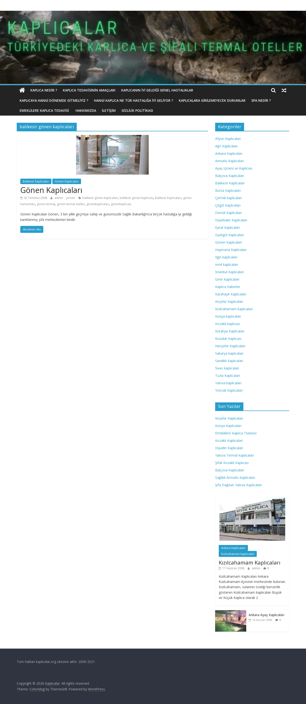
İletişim (109, 110)
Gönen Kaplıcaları (67, 181)
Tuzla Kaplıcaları (227, 375)
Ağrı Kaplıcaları (226, 146)
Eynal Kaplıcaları (227, 227)
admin (59, 198)
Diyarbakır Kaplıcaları (231, 220)
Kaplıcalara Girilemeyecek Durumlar (212, 100)
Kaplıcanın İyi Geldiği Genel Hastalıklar (157, 90)
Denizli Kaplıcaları (228, 212)
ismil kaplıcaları (226, 264)
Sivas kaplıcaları (227, 368)
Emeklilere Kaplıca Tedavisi (45, 110)
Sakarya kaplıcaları (229, 353)
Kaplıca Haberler (227, 286)
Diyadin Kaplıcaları (229, 448)
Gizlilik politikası (137, 110)
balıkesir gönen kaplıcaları (100, 198)
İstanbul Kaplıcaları (229, 272)
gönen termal (46, 204)
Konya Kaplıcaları (228, 425)
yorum (70, 198)
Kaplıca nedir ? (43, 90)
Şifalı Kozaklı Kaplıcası (232, 462)
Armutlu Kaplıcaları (229, 161)
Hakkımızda (86, 110)
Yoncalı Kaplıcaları (229, 390)
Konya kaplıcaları (228, 316)
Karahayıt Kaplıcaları (230, 294)
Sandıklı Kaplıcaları (229, 360)
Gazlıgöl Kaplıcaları (229, 235)
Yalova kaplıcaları (228, 383)
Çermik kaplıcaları (228, 198)
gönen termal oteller (71, 204)
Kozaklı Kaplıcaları (229, 440)
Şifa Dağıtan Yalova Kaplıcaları (238, 485)
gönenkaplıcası (121, 204)
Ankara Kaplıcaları (228, 153)
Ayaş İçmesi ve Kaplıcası (233, 168)
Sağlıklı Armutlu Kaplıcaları (235, 477)
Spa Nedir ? (261, 100)
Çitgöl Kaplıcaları (227, 205)
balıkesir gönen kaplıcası (136, 198)
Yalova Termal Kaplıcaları (234, 455)
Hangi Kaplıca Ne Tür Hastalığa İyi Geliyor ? (133, 100)
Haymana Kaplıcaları (230, 249)
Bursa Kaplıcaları (228, 190)
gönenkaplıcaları (98, 204)
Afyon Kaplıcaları (228, 138)
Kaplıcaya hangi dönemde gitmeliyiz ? (54, 100)
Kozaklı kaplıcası (227, 323)
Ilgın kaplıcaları (226, 257)
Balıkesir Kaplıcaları (36, 181)
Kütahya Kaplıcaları (229, 331)
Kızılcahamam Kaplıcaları (249, 562)
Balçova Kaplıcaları (229, 175)
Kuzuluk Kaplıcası (228, 338)
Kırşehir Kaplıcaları (229, 301)
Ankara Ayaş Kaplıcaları (266, 615)
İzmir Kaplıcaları (227, 279)
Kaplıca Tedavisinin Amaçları (89, 90)
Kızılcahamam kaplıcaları (234, 309)
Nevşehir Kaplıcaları (230, 346)
